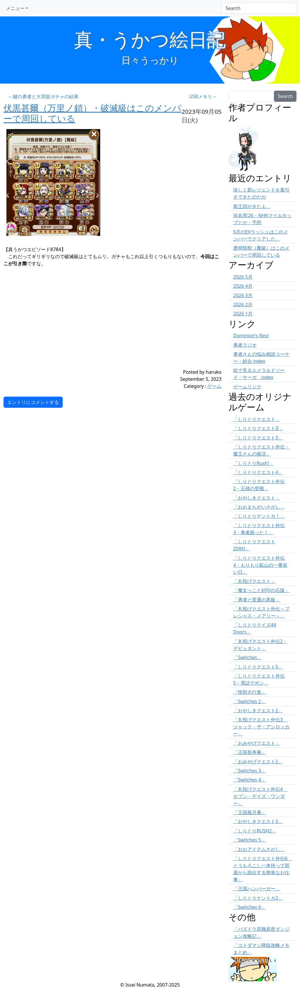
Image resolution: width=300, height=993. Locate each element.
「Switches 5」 (249, 840)
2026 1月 (243, 313)
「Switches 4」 (249, 780)
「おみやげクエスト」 (256, 743)
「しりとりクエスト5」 (258, 667)
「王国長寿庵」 (249, 752)
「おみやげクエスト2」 (258, 761)
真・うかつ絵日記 (150, 39)
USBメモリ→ (203, 96)
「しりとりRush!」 (253, 463)
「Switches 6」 (249, 907)
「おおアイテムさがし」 (259, 849)
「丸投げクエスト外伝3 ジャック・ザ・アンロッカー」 (261, 726)
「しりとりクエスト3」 (258, 437)
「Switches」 (247, 657)
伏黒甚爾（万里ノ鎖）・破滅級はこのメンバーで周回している (92, 113)
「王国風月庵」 (249, 812)
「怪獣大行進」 (249, 692)
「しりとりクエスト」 (256, 419)
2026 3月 (243, 295)
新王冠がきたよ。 (252, 206)
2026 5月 (243, 277)
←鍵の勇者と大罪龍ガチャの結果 (43, 96)
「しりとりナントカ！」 (259, 516)
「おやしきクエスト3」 (258, 821)
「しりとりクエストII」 (258, 428)
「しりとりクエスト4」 (258, 472)
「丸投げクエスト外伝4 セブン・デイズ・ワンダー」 (260, 796)
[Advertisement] (94, 327)
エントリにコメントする (33, 402)
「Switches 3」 (249, 770)
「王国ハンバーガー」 (256, 888)
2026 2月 (243, 304)
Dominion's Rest (251, 335)
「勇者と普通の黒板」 (256, 599)
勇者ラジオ (245, 345)
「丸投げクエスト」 (254, 581)
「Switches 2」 (249, 701)
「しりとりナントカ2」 (258, 898)
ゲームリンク (247, 386)
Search (285, 96)
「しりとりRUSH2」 (254, 831)
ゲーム (214, 386)
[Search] (259, 8)
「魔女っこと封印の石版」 (261, 590)
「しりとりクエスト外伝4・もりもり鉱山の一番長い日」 (260, 565)
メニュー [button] (15, 8)
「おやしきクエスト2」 (258, 710)
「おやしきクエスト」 (256, 498)
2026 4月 (243, 286)
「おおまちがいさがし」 (259, 507)
